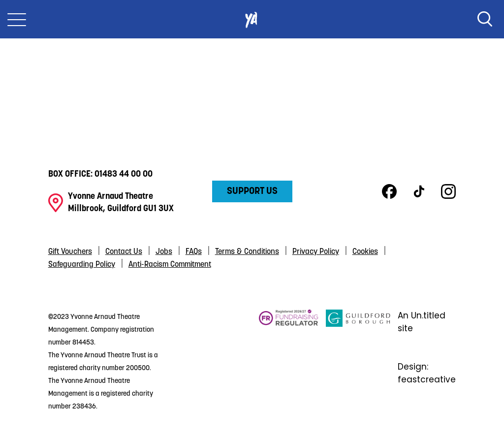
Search (485, 19)
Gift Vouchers (70, 252)
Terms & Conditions (247, 252)
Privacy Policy (315, 252)
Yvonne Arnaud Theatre (252, 19)
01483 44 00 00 (123, 174)
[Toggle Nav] (16, 19)
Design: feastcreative (427, 373)
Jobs (164, 252)
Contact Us (123, 252)
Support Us (252, 191)
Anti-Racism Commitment (169, 265)
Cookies (365, 252)
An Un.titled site (421, 322)
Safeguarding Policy (81, 265)
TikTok (418, 191)
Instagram (448, 191)
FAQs (194, 252)
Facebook (389, 191)
